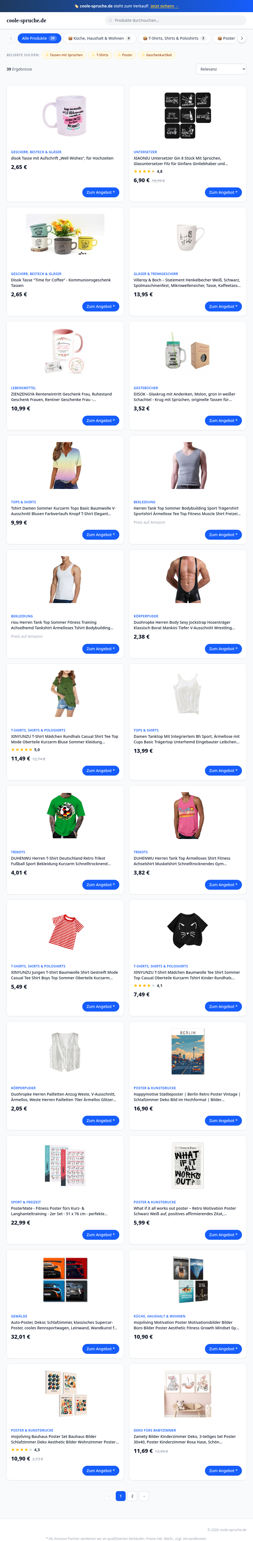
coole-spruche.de (26, 20)
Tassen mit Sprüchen (64, 55)
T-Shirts (100, 55)
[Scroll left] (11, 38)
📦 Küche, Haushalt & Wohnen (100, 38)
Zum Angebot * (101, 192)
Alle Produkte (39, 38)
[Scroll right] (242, 38)
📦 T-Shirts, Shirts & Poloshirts (174, 38)
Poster (125, 55)
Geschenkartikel (157, 55)
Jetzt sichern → (165, 6)
